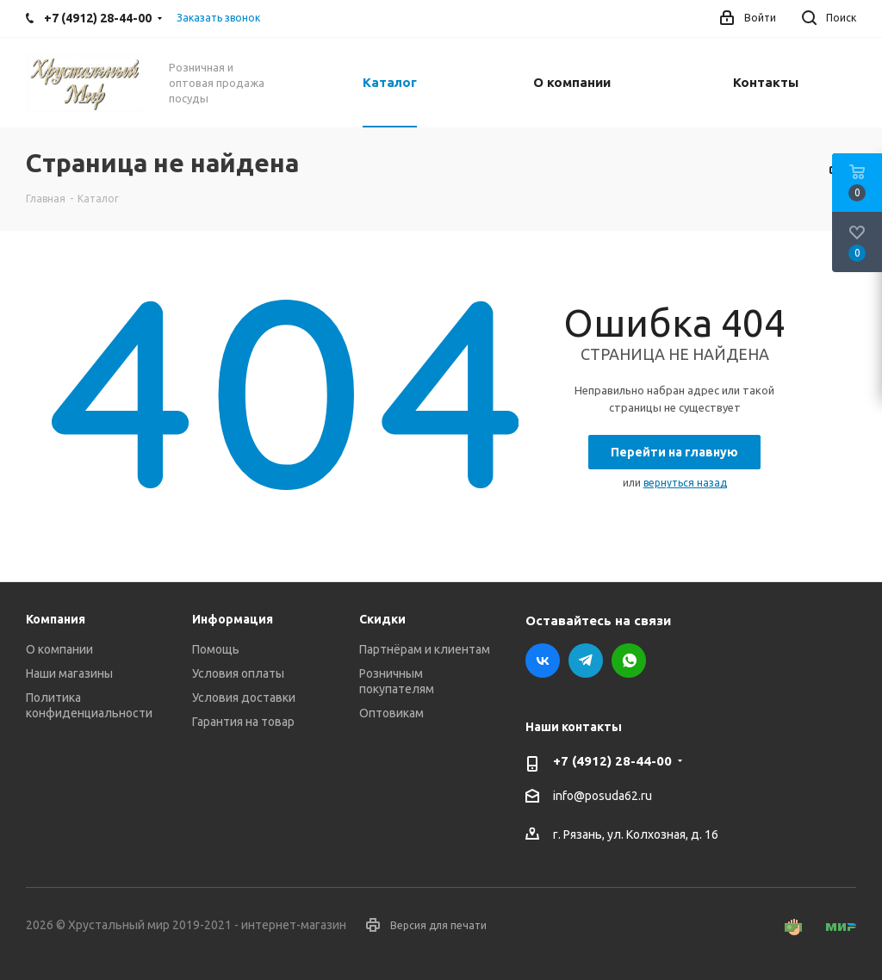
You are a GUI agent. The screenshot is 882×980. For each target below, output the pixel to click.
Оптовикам (391, 713)
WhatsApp (629, 660)
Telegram (585, 660)
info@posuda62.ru (602, 796)
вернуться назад (685, 482)
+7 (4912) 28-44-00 (612, 761)
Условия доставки (243, 697)
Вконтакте (542, 660)
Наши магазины (69, 673)
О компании (59, 649)
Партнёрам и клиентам (424, 649)
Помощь (215, 649)
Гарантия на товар (243, 722)
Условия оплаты (238, 673)
